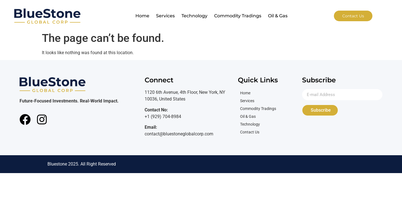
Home (142, 15)
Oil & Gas (278, 15)
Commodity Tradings (237, 15)
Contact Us (249, 132)
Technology (194, 15)
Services (165, 15)
